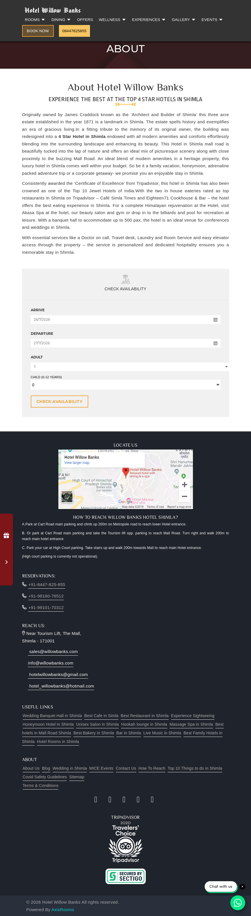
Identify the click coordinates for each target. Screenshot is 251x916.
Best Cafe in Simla (101, 715)
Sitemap (77, 777)
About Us (31, 768)
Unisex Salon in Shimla (97, 724)
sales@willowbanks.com (53, 651)
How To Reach (152, 768)
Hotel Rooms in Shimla (58, 741)
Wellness (113, 20)
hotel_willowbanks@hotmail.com (61, 685)
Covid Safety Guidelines (45, 777)
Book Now (38, 31)
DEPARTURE (42, 333)
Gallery (184, 20)
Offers (85, 20)
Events (212, 20)
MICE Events (101, 768)
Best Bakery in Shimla (93, 733)
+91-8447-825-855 (46, 584)
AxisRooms (62, 909)
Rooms (35, 20)
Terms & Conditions (41, 785)
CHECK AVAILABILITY (59, 401)
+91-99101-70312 (46, 607)
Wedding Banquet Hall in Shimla (52, 715)
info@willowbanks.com (50, 662)
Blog (46, 768)
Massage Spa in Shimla (191, 724)
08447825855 (74, 31)
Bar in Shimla (128, 733)
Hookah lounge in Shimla (144, 724)
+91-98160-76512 (46, 596)
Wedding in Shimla (70, 768)
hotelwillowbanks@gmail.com (58, 674)
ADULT (37, 357)
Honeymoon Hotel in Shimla (48, 724)
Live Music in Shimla (162, 733)
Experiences (149, 20)
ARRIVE (38, 310)
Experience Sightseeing (192, 715)
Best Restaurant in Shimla (145, 715)
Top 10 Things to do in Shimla (195, 768)
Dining (61, 20)
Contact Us (126, 768)
